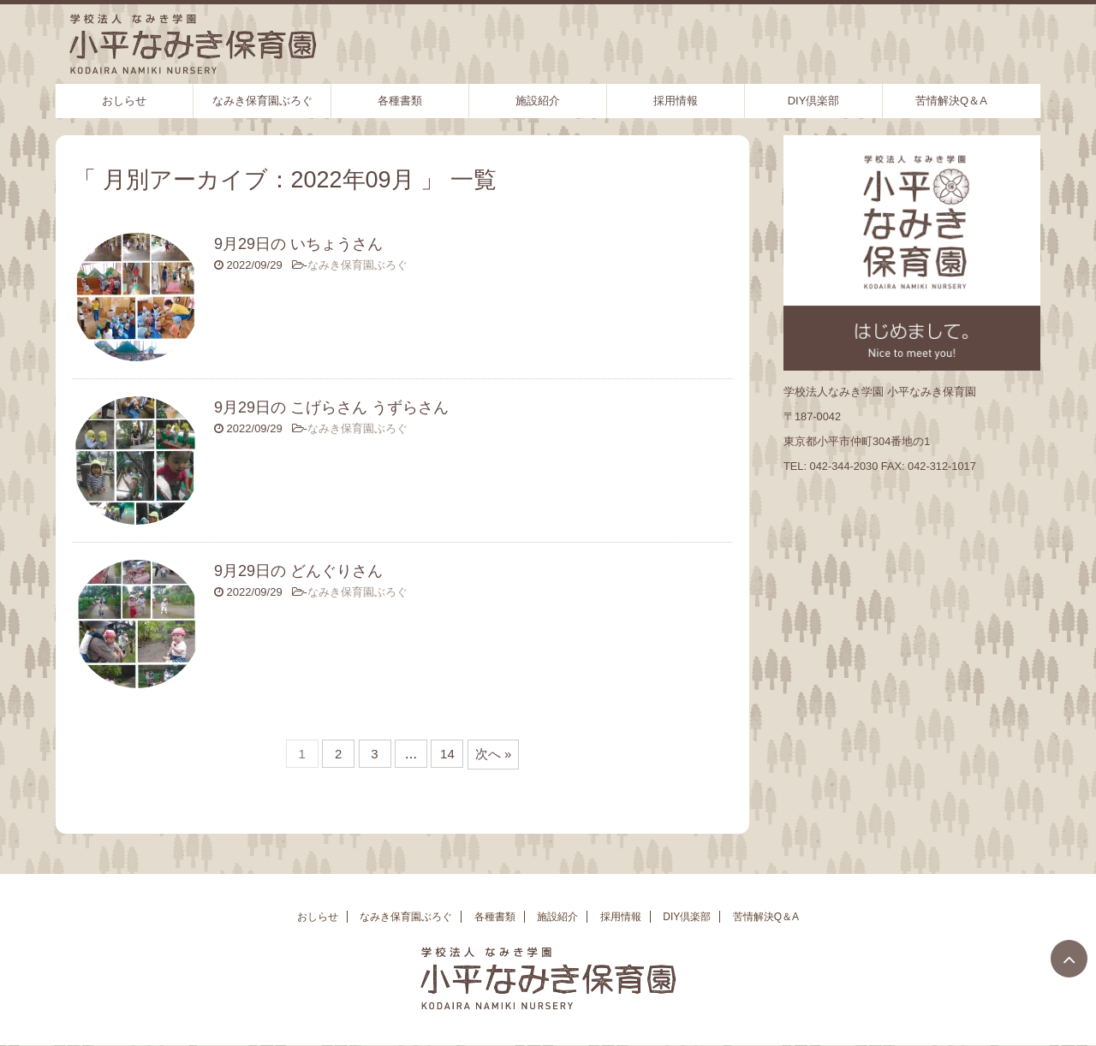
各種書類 (400, 100)
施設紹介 (537, 100)
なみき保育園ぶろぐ (262, 100)
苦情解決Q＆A (951, 100)
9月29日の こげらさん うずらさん (331, 407)
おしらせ (124, 100)
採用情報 (675, 100)
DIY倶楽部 (814, 100)
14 (447, 753)
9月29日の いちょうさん (298, 244)
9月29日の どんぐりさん (298, 570)
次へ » (493, 753)
